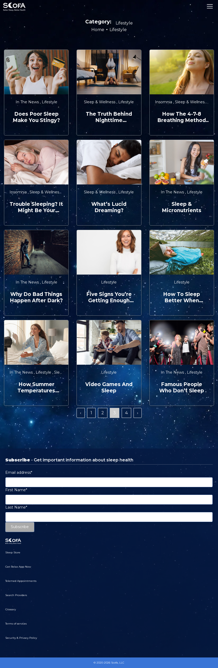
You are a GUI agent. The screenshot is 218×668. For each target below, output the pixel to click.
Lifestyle (49, 102)
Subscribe (20, 526)
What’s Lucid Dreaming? (108, 207)
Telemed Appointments (20, 581)
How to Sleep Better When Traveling (181, 297)
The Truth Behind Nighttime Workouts (109, 117)
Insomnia (164, 102)
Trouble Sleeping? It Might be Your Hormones (36, 207)
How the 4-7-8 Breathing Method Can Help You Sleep (181, 117)
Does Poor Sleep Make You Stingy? (36, 117)
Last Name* (16, 507)
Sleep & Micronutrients (181, 207)
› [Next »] (137, 412)
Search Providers (16, 595)
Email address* (18, 472)
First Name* (16, 489)
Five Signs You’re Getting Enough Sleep (109, 297)
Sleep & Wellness (100, 102)
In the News (28, 102)
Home (97, 29)
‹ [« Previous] (80, 412)
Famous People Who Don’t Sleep (181, 387)
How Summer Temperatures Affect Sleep (36, 387)
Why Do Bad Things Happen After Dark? (36, 297)
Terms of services (16, 623)
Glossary (10, 609)
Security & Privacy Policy (21, 638)
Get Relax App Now (18, 566)
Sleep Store (12, 552)
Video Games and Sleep (108, 387)
